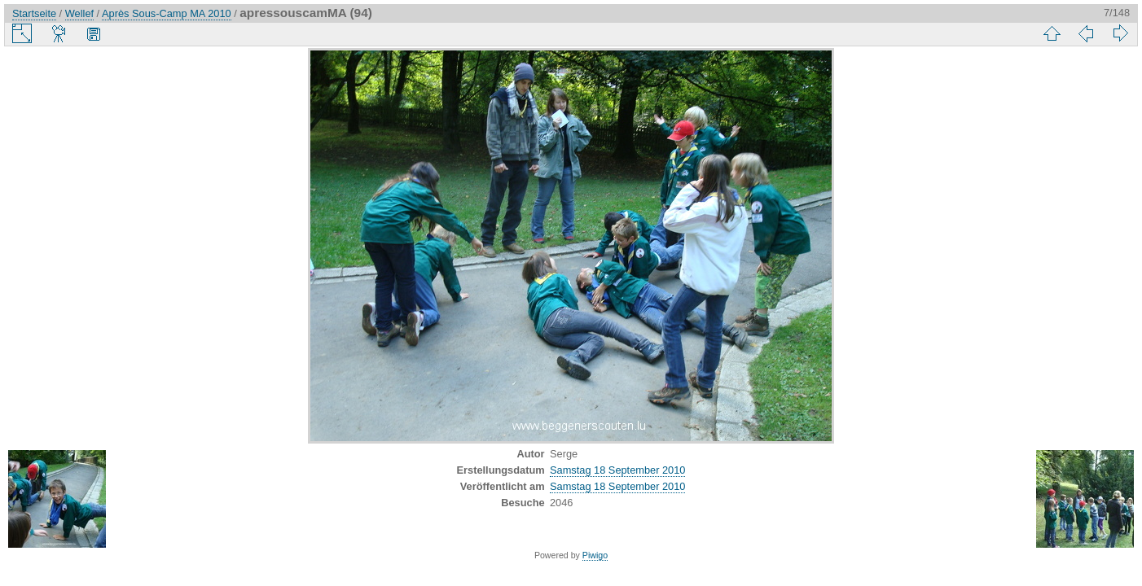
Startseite (34, 13)
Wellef (79, 13)
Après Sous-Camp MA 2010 (166, 13)
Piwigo (595, 555)
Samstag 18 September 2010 (617, 470)
